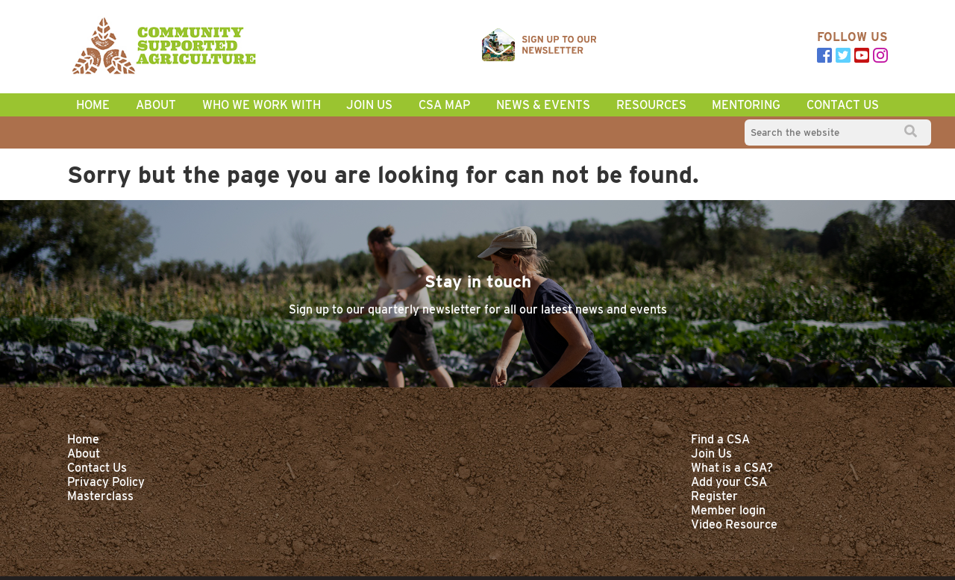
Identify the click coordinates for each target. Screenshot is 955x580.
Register (714, 496)
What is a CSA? (732, 468)
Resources (651, 105)
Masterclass (100, 496)
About (156, 105)
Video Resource (734, 524)
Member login (728, 510)
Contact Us (843, 105)
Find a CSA (720, 439)
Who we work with (261, 105)
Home (83, 439)
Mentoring (746, 105)
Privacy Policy (106, 482)
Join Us (369, 105)
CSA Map (444, 105)
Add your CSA (729, 482)
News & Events (543, 105)
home (93, 105)
